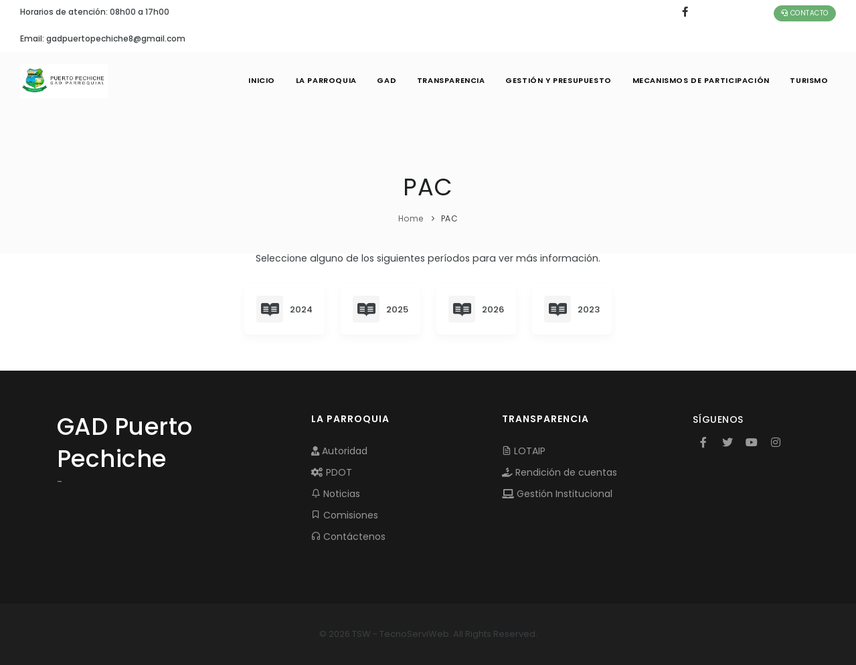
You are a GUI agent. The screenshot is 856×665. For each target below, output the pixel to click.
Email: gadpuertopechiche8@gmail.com (102, 38)
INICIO (257, 80)
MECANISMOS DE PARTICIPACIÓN (700, 80)
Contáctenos (348, 536)
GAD (383, 80)
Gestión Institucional (557, 493)
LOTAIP (523, 451)
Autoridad (339, 451)
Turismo (809, 80)
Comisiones (344, 515)
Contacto (805, 13)
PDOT (331, 472)
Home (411, 218)
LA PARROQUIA (322, 80)
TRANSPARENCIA (448, 80)
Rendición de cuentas (559, 472)
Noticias (335, 493)
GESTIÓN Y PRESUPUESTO (557, 80)
